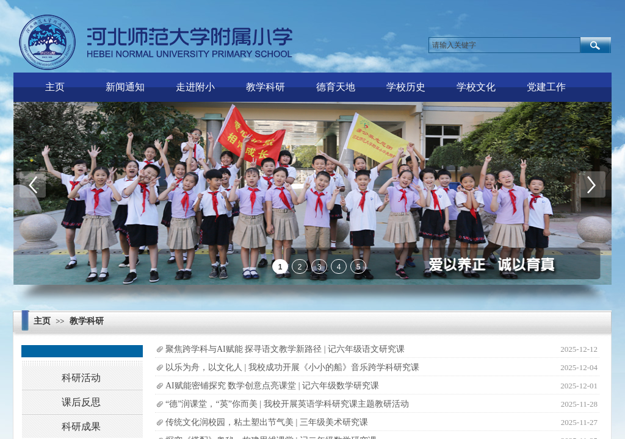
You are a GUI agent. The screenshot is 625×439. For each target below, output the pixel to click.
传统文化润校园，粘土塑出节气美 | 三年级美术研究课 (266, 422)
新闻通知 (125, 87)
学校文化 (476, 87)
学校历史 (405, 87)
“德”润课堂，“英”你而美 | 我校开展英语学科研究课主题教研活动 (287, 404)
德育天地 (335, 87)
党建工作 (546, 87)
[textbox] (504, 45)
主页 (55, 87)
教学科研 (265, 87)
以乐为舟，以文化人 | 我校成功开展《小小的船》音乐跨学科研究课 (292, 367)
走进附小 (195, 87)
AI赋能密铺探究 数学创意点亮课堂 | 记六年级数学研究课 (272, 385)
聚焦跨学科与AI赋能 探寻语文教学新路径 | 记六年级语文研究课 (285, 349)
